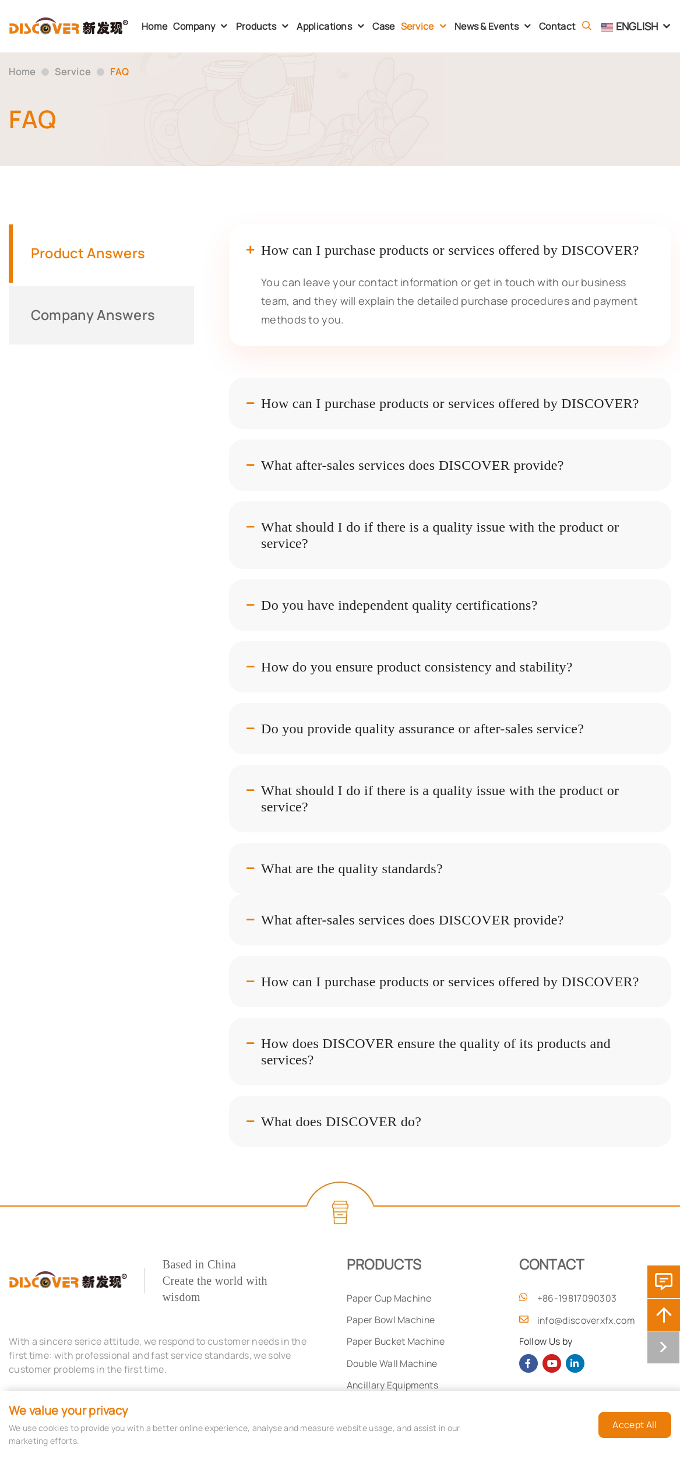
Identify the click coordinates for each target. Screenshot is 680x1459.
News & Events (486, 26)
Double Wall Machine (393, 1364)
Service (417, 26)
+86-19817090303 (577, 1298)
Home (154, 26)
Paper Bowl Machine (391, 1320)
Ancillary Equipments (394, 1386)
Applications (324, 26)
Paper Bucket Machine (396, 1342)
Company (194, 26)
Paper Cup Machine (390, 1298)
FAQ (120, 72)
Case (383, 26)
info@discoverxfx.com (586, 1320)
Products (256, 26)
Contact (557, 26)
